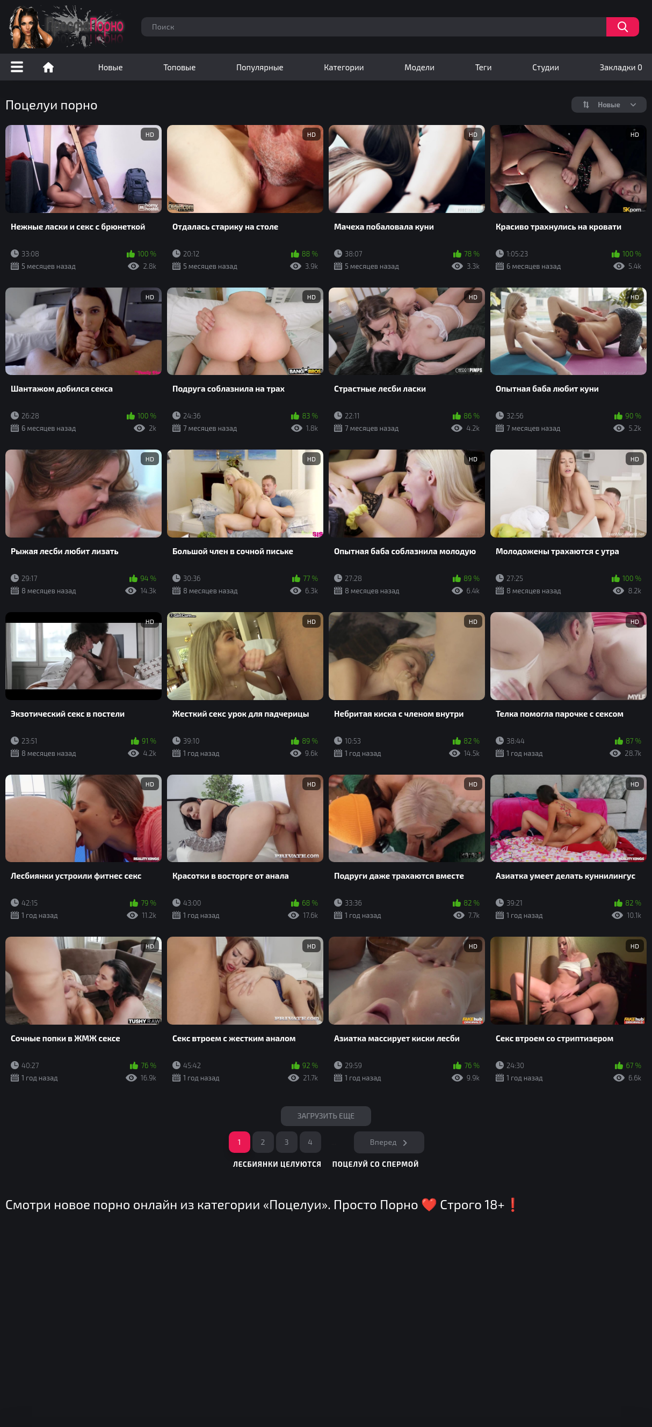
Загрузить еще (326, 1115)
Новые (110, 67)
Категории (344, 67)
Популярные (260, 67)
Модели (419, 67)
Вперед (383, 1141)
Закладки (621, 67)
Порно (48, 67)
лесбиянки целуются (277, 1164)
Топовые (179, 67)
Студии (545, 67)
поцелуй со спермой (375, 1164)
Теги (483, 67)
